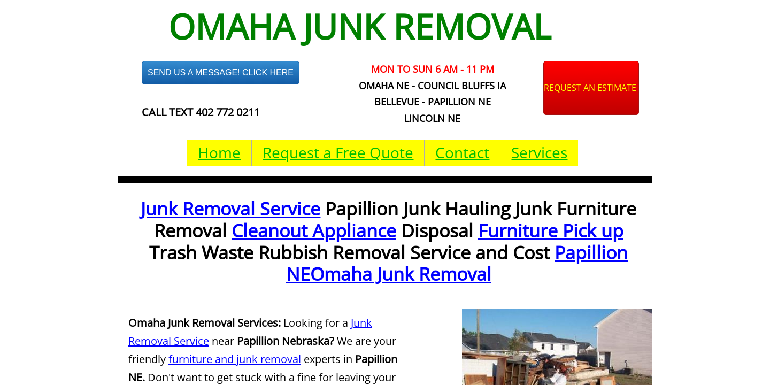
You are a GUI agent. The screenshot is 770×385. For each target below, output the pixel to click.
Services (539, 152)
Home (219, 152)
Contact (462, 152)
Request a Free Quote (338, 152)
